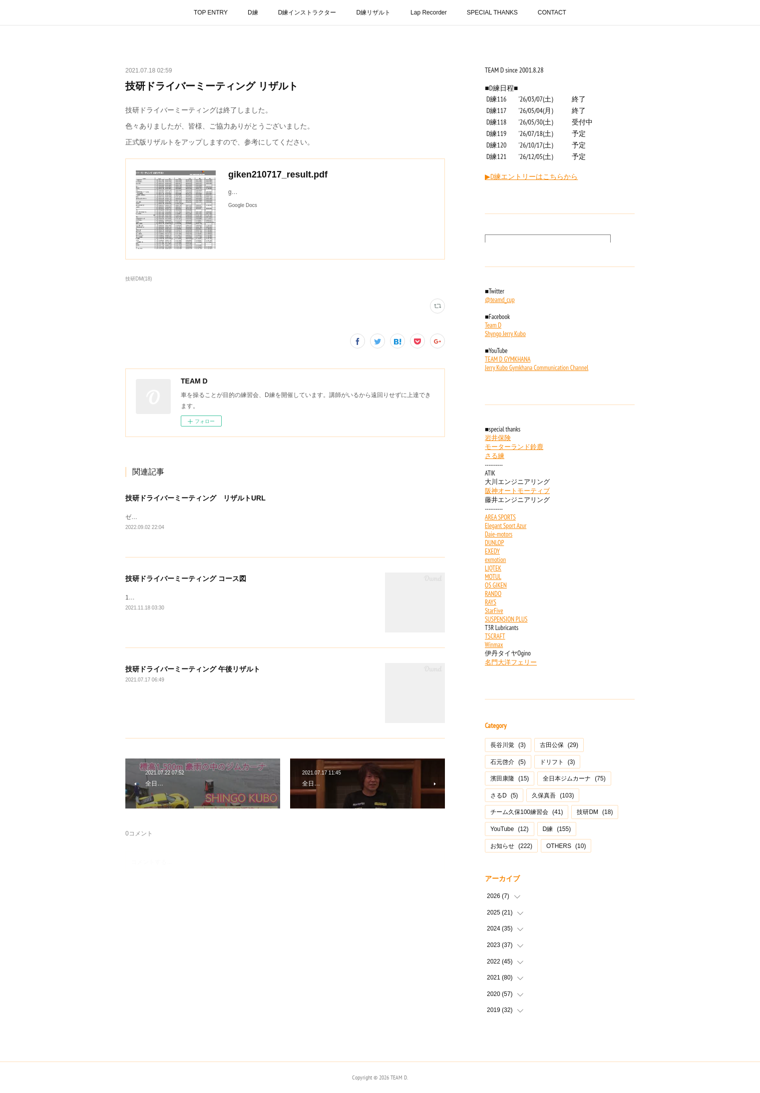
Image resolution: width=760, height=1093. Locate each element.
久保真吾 (553, 795)
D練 (253, 12)
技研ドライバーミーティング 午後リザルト (192, 669)
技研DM (595, 812)
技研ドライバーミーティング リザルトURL (195, 498)
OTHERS (566, 846)
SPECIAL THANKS (492, 12)
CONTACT (552, 12)
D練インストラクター (307, 12)
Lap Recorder (428, 12)
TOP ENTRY (211, 12)
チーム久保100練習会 (526, 812)
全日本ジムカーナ (574, 778)
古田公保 (559, 745)
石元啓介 (508, 762)
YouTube (509, 829)
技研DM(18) (138, 279)
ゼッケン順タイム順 (152, 517)
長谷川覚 (508, 745)
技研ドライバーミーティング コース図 (185, 578)
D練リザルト (373, 12)
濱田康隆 (509, 778)
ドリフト (557, 762)
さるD (504, 795)
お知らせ (511, 846)
